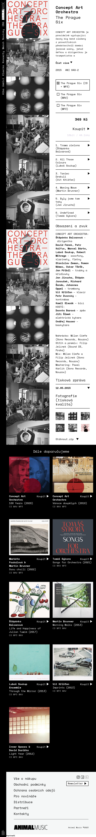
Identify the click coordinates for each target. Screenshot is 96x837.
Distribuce (23, 802)
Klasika (3, 70)
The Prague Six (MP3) (69, 107)
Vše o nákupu (25, 778)
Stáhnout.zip (65, 439)
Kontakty (21, 814)
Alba (3, 92)
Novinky (3, 34)
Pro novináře (25, 796)
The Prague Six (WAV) (69, 96)
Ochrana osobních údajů (34, 790)
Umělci (3, 82)
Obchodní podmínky (30, 784)
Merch (3, 45)
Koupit (79, 128)
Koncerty (3, 57)
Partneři (21, 808)
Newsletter (75, 783)
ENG (3, 24)
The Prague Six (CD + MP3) (72, 85)
